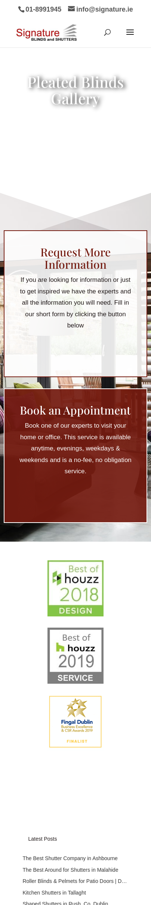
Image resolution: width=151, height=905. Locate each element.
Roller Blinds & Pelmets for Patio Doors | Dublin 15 (75, 718)
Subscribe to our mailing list (62, 766)
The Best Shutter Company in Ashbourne (69, 696)
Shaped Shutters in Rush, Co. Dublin (65, 741)
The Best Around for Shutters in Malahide (70, 707)
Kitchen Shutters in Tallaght (54, 730)
